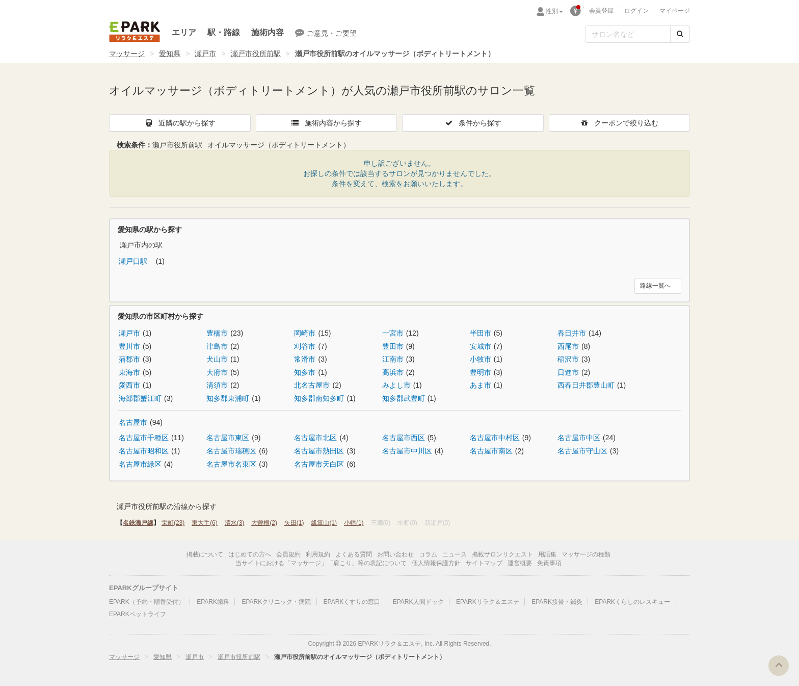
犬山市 (217, 359)
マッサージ (127, 53)
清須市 (217, 385)
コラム (428, 554)
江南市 (393, 359)
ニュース (454, 554)
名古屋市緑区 (140, 464)
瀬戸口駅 (134, 261)
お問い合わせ (395, 554)
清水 (235, 522)
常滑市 (304, 359)
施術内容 (267, 32)
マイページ (674, 10)
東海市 (129, 372)
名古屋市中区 (578, 438)
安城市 (480, 346)
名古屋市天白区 (319, 464)
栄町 (173, 522)
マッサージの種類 (586, 554)
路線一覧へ (655, 285)
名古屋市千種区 (144, 438)
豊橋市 (217, 333)
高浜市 (393, 372)
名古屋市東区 (227, 438)
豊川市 (129, 346)
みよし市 (396, 385)
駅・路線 (223, 32)
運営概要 (520, 563)
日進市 (568, 372)
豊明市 (480, 372)
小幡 (354, 522)
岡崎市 (304, 333)
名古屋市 (133, 422)
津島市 (217, 346)
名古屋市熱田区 (319, 451)
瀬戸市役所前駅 (256, 53)
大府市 (217, 372)
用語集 (547, 554)
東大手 (205, 522)
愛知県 (169, 53)
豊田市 (393, 346)
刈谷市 (304, 346)
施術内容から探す (326, 123)
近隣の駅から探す (180, 123)
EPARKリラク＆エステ (134, 31)
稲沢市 (568, 359)
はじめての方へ (249, 554)
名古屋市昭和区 (144, 451)
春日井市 (571, 333)
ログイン (636, 10)
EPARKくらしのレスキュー (632, 601)
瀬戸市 (205, 53)
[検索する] (680, 34)
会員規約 (288, 554)
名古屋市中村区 (495, 438)
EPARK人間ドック (418, 601)
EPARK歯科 (213, 601)
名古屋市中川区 (407, 451)
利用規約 (318, 554)
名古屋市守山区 (582, 451)
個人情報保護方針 (436, 563)
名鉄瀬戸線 (138, 522)
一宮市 (393, 333)
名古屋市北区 (315, 438)
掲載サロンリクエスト (502, 554)
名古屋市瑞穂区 (231, 451)
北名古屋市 (312, 385)
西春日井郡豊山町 (586, 385)
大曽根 (264, 522)
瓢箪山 (324, 522)
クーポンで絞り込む (619, 123)
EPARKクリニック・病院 (276, 601)
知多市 (304, 372)
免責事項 (549, 563)
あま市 (480, 385)
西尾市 (568, 346)
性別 (554, 11)
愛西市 (129, 385)
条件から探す (472, 123)
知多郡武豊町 (403, 398)
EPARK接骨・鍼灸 (556, 601)
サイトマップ (484, 563)
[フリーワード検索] (628, 34)
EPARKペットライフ (137, 614)
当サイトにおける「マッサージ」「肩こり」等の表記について (321, 563)
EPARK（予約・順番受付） (146, 601)
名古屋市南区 (491, 451)
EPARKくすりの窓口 (352, 601)
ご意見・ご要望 (326, 33)
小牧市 (480, 359)
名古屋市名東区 (231, 464)
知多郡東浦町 (227, 398)
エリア (184, 32)
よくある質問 (353, 554)
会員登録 (601, 10)
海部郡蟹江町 (140, 398)
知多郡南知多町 (319, 398)
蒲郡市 (129, 359)
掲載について (205, 554)
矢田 (294, 522)
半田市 (480, 333)
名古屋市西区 (403, 438)
